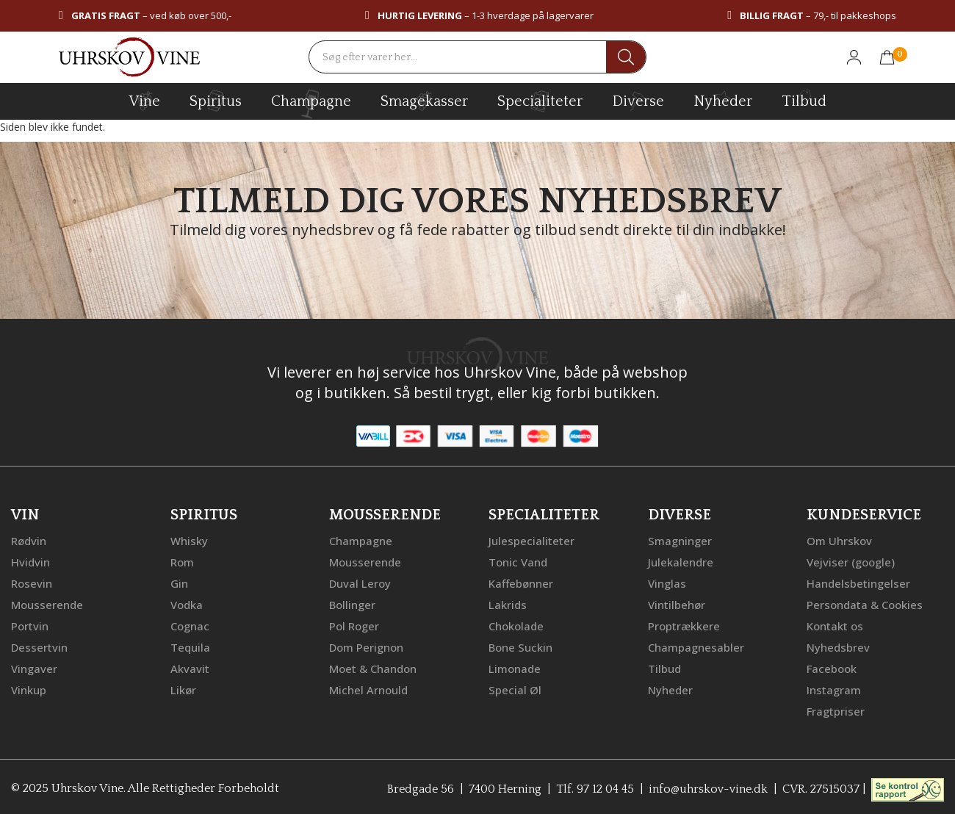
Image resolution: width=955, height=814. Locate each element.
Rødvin (28, 540)
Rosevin (31, 582)
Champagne (360, 540)
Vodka (186, 602)
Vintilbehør (676, 602)
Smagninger (680, 540)
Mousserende (47, 602)
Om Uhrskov (839, 540)
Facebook (832, 664)
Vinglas (667, 582)
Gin (179, 582)
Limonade (515, 664)
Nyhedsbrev (838, 643)
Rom (182, 561)
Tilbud (804, 99)
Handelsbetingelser (858, 582)
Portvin (29, 623)
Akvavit (189, 664)
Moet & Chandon (373, 664)
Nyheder (722, 99)
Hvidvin (30, 561)
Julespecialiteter (531, 540)
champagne (311, 104)
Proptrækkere (684, 623)
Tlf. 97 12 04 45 (595, 782)
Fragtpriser (836, 705)
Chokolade (516, 623)
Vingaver (34, 664)
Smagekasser (424, 100)
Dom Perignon (366, 643)
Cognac (189, 623)
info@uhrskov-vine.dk (708, 782)
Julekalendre (680, 561)
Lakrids (508, 602)
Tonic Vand (518, 561)
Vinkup (28, 684)
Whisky (189, 540)
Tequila (190, 643)
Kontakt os (835, 623)
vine (144, 100)
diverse (638, 100)
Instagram (834, 684)
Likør (183, 684)
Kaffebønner (521, 582)
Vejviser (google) (851, 561)
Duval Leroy (360, 582)
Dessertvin (39, 643)
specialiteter (540, 100)
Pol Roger (354, 623)
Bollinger (352, 602)
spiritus (216, 100)
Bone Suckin (520, 643)
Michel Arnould (368, 684)
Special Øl (515, 684)
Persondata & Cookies (865, 602)
